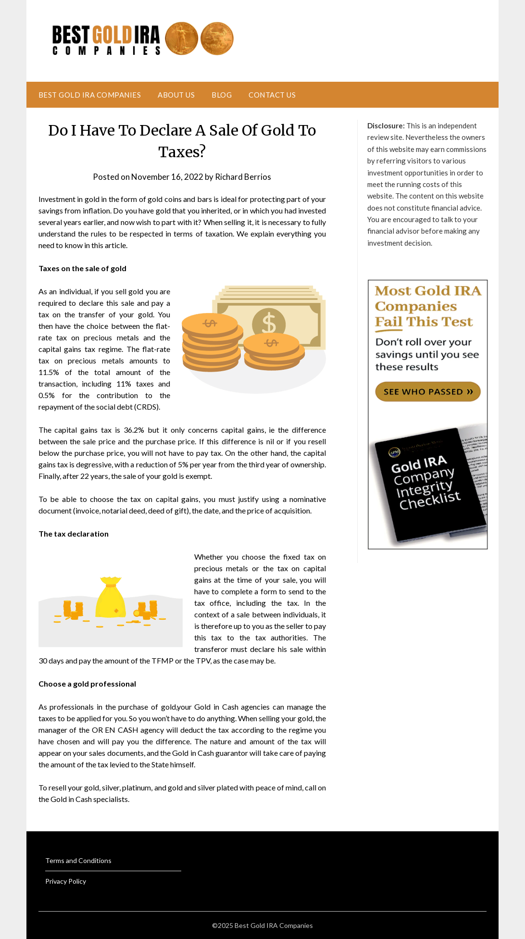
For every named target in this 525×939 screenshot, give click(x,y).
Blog (222, 94)
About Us (176, 94)
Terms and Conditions (78, 860)
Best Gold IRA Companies (89, 94)
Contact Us (272, 94)
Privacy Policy (65, 881)
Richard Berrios (243, 177)
